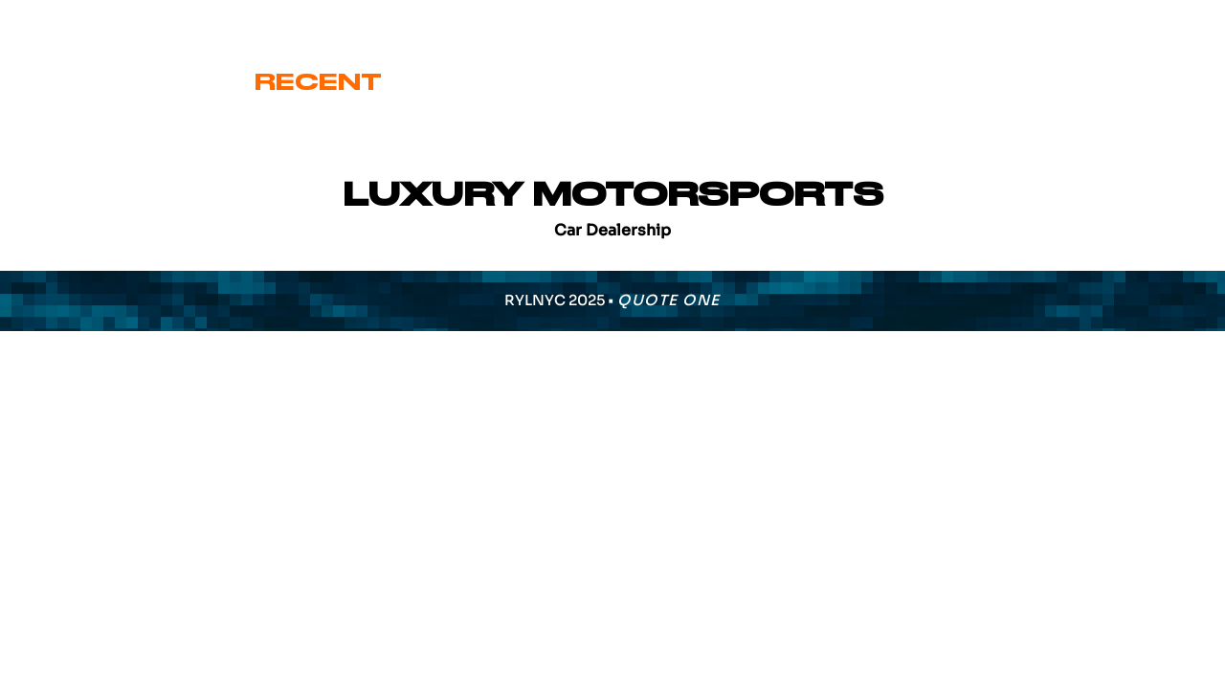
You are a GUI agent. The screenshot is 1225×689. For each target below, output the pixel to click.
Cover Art (502, 82)
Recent (318, 82)
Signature (713, 82)
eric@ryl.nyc (92, 21)
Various (901, 82)
